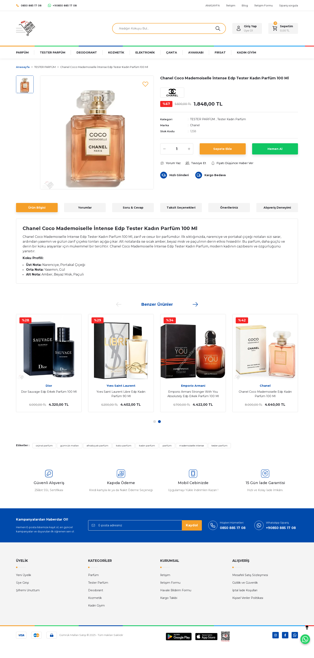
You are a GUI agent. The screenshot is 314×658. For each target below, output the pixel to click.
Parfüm (93, 575)
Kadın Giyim (96, 605)
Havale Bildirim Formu (175, 590)
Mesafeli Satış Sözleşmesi (250, 575)
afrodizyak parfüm (97, 445)
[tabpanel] (49, 363)
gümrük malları (69, 445)
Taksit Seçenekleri (181, 207)
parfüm (167, 445)
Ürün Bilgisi (36, 207)
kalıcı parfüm (123, 445)
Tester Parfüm (98, 582)
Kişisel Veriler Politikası (247, 598)
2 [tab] (159, 421)
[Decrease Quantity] (164, 148)
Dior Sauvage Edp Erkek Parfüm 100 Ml (49, 392)
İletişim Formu (170, 582)
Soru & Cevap (133, 207)
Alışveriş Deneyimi (277, 207)
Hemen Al (275, 149)
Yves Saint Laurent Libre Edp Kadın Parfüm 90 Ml (121, 394)
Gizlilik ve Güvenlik (245, 582)
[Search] (169, 28)
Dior (49, 386)
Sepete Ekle (222, 149)
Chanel (195, 125)
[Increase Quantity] (189, 148)
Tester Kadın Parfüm (231, 119)
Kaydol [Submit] (192, 525)
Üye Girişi (22, 582)
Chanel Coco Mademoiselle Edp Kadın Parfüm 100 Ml (265, 394)
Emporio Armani (193, 386)
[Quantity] (176, 148)
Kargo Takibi (168, 598)
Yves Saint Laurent (121, 386)
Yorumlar (85, 207)
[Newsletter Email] (145, 525)
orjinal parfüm (44, 445)
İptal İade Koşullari (244, 590)
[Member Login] (247, 28)
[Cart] (283, 28)
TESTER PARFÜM (202, 119)
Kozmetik (95, 598)
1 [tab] (154, 421)
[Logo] (25, 28)
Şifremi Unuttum (28, 590)
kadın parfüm (147, 445)
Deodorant (95, 590)
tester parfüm (219, 445)
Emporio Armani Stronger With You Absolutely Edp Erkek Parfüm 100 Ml (193, 394)
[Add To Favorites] (145, 84)
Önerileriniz (229, 207)
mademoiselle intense (191, 445)
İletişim (165, 575)
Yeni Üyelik (23, 575)
